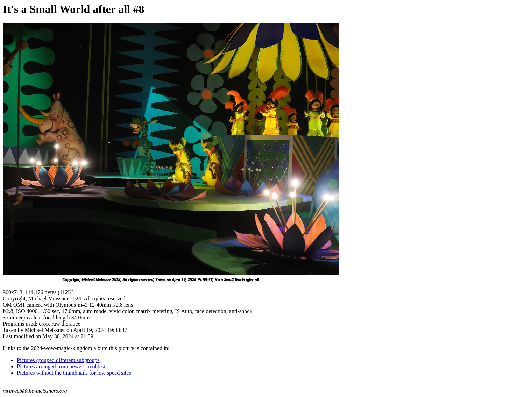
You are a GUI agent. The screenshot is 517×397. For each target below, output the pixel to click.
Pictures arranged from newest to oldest (61, 366)
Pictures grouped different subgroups (58, 360)
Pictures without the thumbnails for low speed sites (74, 373)
